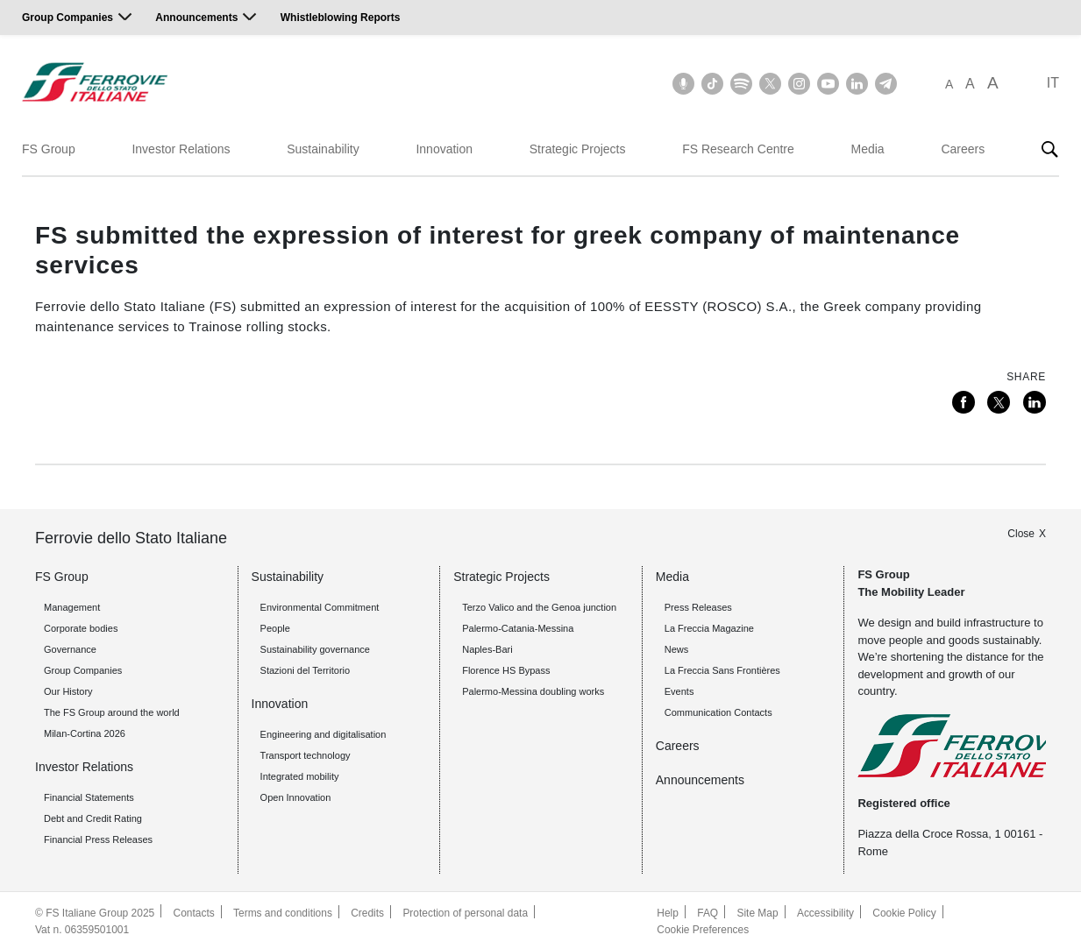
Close (1021, 532)
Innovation (444, 149)
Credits (368, 912)
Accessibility (825, 912)
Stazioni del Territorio (305, 669)
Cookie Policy (905, 912)
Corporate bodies (80, 627)
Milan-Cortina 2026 (84, 732)
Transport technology (305, 754)
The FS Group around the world (112, 711)
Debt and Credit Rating (93, 817)
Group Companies (67, 17)
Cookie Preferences (703, 928)
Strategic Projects (578, 149)
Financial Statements (89, 796)
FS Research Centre (738, 149)
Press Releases (698, 606)
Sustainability (323, 149)
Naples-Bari (487, 648)
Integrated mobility (299, 775)
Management (72, 606)
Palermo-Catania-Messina (517, 627)
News (677, 648)
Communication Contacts (718, 711)
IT (1053, 82)
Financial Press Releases (98, 838)
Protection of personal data (466, 912)
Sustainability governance (315, 648)
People (275, 627)
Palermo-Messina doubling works (533, 690)
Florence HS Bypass (506, 669)
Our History (68, 690)
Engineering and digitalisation (323, 733)
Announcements (196, 17)
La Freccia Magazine (709, 627)
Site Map (757, 912)
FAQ (707, 912)
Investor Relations (181, 149)
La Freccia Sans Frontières (722, 669)
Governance (70, 648)
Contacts (194, 912)
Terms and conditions (282, 912)
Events (679, 690)
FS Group (48, 149)
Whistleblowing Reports (341, 17)
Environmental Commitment (320, 606)
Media (868, 149)
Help (668, 912)
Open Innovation (295, 796)
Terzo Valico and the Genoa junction (539, 606)
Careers (963, 149)
